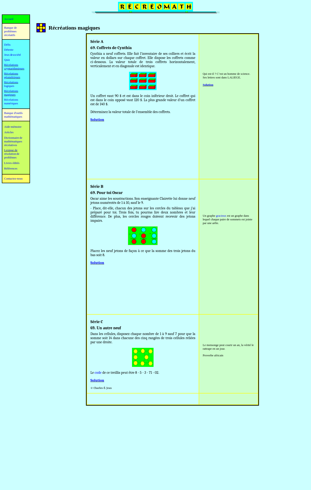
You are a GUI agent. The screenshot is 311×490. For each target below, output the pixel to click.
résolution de (11, 153)
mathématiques (13, 141)
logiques (9, 86)
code (98, 373)
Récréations (11, 82)
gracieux (221, 215)
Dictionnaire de (13, 137)
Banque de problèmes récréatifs (10, 31)
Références (10, 168)
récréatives (10, 145)
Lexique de (10, 150)
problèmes (10, 157)
